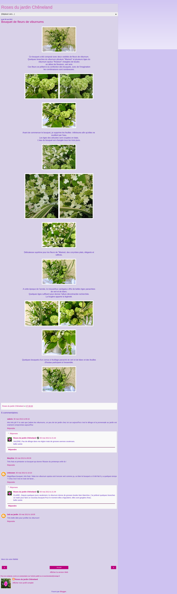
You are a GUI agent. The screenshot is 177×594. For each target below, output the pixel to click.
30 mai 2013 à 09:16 (22, 419)
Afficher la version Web (59, 572)
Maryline (10, 458)
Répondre (11, 428)
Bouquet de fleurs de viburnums (22, 21)
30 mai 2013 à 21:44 (48, 438)
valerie (10, 419)
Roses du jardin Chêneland (26, 7)
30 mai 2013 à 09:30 (23, 458)
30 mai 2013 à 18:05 (27, 514)
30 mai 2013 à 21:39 (48, 492)
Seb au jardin (12, 514)
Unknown (11, 473)
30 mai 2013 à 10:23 (24, 473)
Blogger (63, 592)
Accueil (59, 567)
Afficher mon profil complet (23, 583)
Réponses (14, 434)
